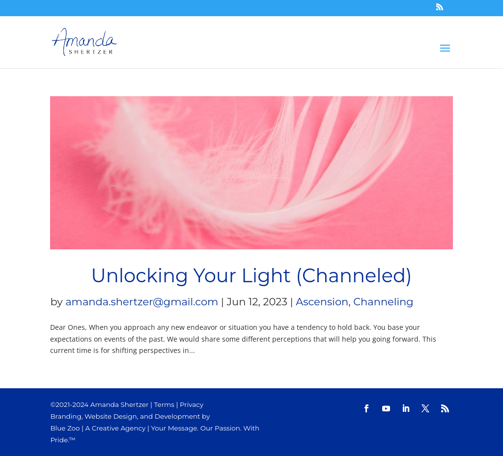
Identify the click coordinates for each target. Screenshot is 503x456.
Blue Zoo (65, 428)
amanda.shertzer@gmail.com (141, 301)
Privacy (191, 404)
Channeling (383, 301)
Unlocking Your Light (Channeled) (251, 275)
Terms (164, 404)
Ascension (322, 301)
